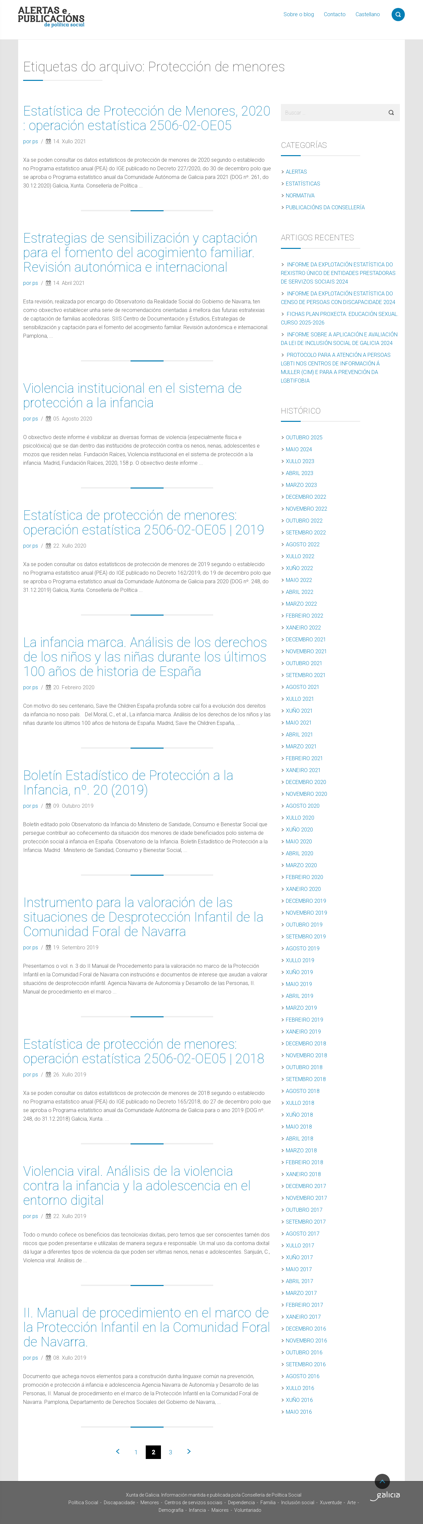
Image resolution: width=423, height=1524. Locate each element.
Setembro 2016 (306, 1364)
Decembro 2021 (306, 639)
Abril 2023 (299, 473)
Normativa (300, 195)
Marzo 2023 (301, 485)
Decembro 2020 (306, 782)
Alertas (296, 172)
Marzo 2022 (301, 604)
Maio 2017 (299, 1269)
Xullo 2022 (300, 556)
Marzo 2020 (301, 865)
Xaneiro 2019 (303, 1032)
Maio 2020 (299, 841)
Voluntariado (247, 1510)
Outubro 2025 (304, 437)
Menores (149, 1502)
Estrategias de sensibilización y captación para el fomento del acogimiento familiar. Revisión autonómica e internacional (140, 252)
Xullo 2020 (300, 818)
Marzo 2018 (301, 1150)
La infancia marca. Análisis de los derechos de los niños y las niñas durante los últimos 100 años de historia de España (145, 657)
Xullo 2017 (300, 1245)
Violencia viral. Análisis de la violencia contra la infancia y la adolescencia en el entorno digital (137, 1186)
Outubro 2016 (304, 1352)
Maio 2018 (299, 1127)
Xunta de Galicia (40, 1496)
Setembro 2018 (306, 1079)
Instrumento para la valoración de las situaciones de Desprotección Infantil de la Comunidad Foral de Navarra (143, 917)
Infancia (197, 1510)
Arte (351, 1502)
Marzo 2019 (301, 1008)
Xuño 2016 (299, 1400)
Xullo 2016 (300, 1388)
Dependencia (241, 1502)
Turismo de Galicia (385, 1496)
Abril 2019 (299, 996)
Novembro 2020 (306, 794)
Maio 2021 (299, 723)
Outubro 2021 (304, 663)
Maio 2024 (299, 449)
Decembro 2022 (306, 497)
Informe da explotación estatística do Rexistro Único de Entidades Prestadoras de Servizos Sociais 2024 (338, 273)
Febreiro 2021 (304, 758)
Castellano (368, 14)
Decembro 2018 (306, 1043)
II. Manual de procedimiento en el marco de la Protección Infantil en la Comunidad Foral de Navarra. (146, 1327)
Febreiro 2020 (304, 877)
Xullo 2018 (300, 1103)
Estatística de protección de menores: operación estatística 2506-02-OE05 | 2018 (143, 1051)
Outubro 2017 (304, 1210)
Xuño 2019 (299, 972)
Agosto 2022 (303, 544)
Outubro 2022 (304, 521)
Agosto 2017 (303, 1234)
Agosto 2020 (303, 806)
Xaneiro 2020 (303, 889)
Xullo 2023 (300, 461)
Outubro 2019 (304, 925)
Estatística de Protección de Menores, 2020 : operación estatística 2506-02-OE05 (146, 118)
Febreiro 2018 (304, 1162)
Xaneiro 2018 (303, 1174)
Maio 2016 (299, 1412)
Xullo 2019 (300, 960)
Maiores (220, 1510)
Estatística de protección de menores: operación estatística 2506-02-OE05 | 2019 (143, 523)
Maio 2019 (299, 984)
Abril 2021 (299, 734)
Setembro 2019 (306, 936)
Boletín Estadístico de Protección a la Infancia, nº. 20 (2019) (128, 783)
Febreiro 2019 (304, 1020)
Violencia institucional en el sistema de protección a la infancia (132, 396)
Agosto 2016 (303, 1376)
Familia (268, 1502)
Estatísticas (303, 184)
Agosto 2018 (303, 1091)
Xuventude (331, 1502)
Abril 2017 (299, 1281)
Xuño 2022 (299, 568)
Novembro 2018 (306, 1055)
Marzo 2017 (301, 1293)
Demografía (171, 1510)
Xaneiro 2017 (303, 1317)
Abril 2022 (299, 592)
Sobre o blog (299, 14)
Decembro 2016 (306, 1329)
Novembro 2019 (306, 913)
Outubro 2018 (304, 1067)
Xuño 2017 (299, 1257)
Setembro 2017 (306, 1222)
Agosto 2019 (303, 948)
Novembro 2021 (306, 651)
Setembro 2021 (306, 675)
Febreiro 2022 (304, 616)
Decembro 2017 (306, 1186)
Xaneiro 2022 (303, 628)
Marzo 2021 (301, 746)
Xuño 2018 (299, 1115)
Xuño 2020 (299, 830)
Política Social (83, 1502)
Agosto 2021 (303, 687)
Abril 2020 (299, 853)
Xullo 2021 (300, 699)
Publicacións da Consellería (325, 207)
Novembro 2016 (306, 1341)
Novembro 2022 (306, 509)
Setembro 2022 (306, 532)
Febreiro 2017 (304, 1305)
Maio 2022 (299, 580)
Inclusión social (297, 1502)
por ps (31, 141)
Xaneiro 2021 (303, 770)
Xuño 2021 (299, 711)
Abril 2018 (299, 1138)
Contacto (335, 14)
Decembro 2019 (306, 901)
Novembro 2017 (306, 1198)
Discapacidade (119, 1502)
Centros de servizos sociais (193, 1502)
